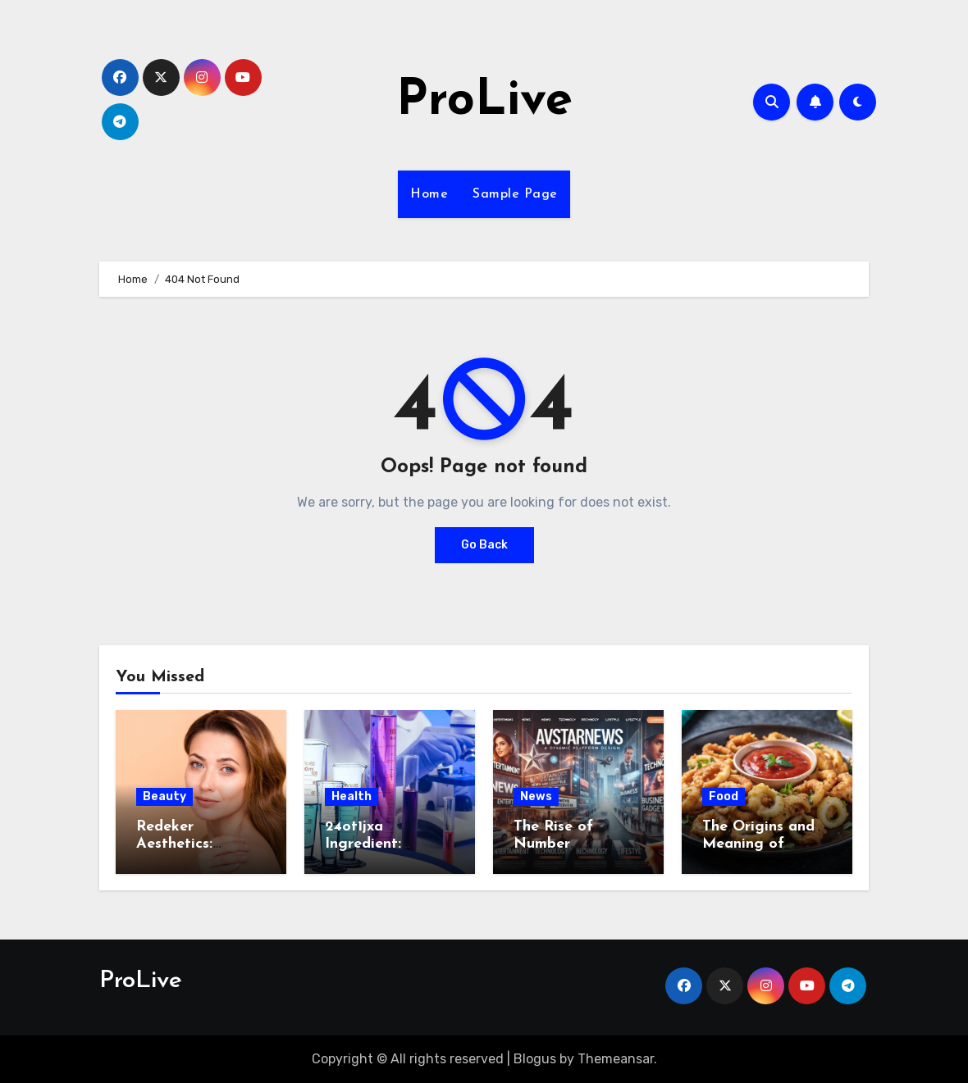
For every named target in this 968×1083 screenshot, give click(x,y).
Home (429, 194)
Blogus (535, 1059)
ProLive (484, 101)
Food (723, 796)
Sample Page (515, 194)
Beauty (164, 796)
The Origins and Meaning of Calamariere (758, 844)
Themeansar (616, 1059)
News (536, 796)
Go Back (484, 545)
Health (351, 796)
